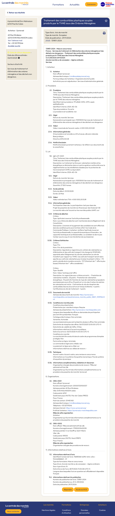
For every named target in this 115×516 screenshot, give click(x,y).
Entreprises (84, 505)
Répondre (68, 489)
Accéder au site (14, 46)
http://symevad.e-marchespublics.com (86, 310)
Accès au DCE (81, 489)
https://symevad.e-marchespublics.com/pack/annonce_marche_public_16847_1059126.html (79, 297)
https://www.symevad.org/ (76, 408)
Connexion (91, 4)
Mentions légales (48, 510)
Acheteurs (102, 505)
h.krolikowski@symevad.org (79, 76)
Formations (58, 4)
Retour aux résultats (17, 12)
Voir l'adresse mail (15, 40)
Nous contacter (13, 511)
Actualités (74, 4)
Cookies (102, 510)
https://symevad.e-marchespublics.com (82, 410)
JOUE (47, 40)
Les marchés (48, 505)
